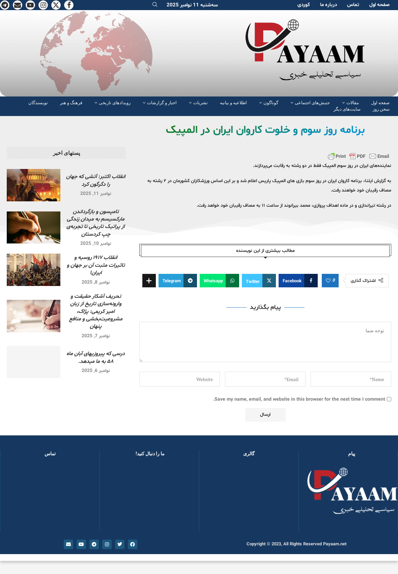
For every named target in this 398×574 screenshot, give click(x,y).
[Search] (154, 5)
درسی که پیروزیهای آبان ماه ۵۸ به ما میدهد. (95, 357)
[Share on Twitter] (259, 280)
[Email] (17, 5)
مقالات (352, 103)
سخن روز (381, 109)
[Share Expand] (149, 280)
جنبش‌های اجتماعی (312, 103)
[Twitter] (56, 5)
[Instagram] (43, 5)
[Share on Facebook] (298, 280)
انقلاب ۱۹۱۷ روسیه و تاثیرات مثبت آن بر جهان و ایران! (96, 265)
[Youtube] (30, 5)
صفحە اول (379, 4)
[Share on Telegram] (178, 280)
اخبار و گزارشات (162, 103)
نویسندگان (38, 103)
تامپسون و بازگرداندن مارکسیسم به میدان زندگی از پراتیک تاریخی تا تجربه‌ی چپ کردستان (95, 223)
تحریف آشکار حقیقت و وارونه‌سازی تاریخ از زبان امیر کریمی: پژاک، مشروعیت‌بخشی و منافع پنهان (95, 312)
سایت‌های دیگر (347, 109)
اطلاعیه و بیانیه (233, 103)
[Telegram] (4, 5)
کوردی (303, 4)
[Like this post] (328, 281)
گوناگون (270, 103)
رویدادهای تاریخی (115, 103)
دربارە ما (328, 4)
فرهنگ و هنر (71, 103)
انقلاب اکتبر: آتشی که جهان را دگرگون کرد (95, 180)
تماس (353, 4)
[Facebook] (69, 5)
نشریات (200, 103)
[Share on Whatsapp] (219, 280)
